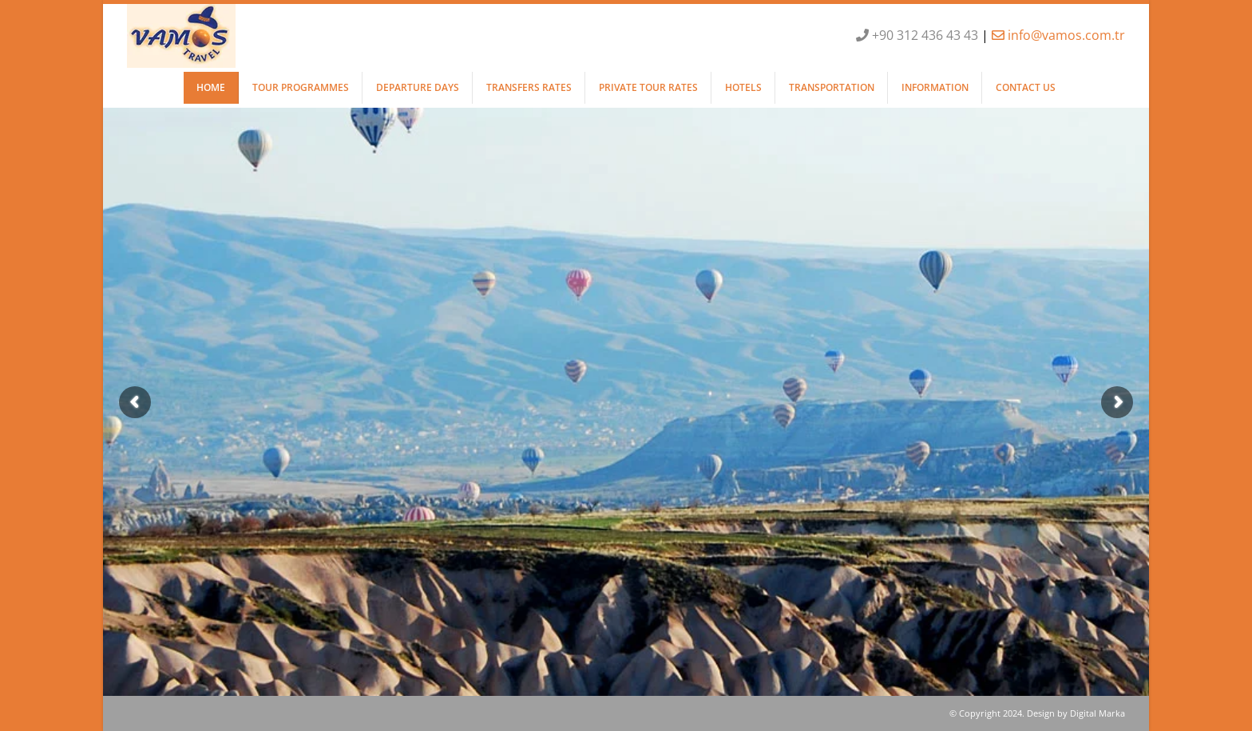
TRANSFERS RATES (529, 87)
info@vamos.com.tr (1058, 35)
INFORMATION (935, 87)
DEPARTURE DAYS (417, 87)
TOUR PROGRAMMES (300, 87)
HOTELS (743, 87)
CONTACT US (1026, 87)
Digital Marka (1097, 713)
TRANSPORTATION (831, 87)
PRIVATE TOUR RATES (648, 87)
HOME (210, 87)
